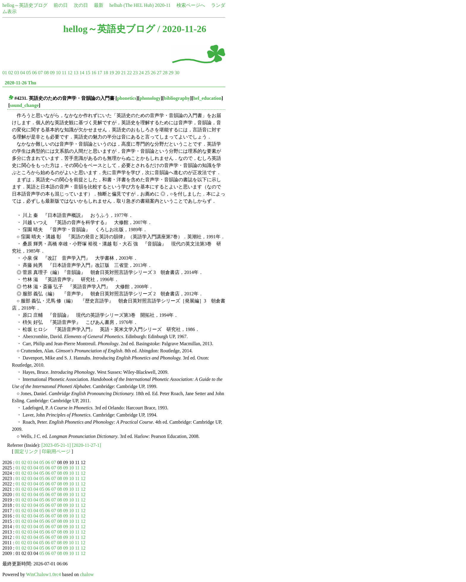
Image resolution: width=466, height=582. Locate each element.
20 (117, 72)
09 (52, 72)
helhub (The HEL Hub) (131, 5)
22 (129, 72)
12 (69, 72)
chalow (87, 574)
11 (64, 72)
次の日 (81, 5)
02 (10, 72)
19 (111, 72)
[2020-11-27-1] (86, 445)
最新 (98, 5)
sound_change (24, 105)
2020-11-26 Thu (20, 82)
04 (22, 72)
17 (99, 72)
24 (141, 72)
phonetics (126, 98)
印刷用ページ (56, 451)
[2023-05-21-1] (56, 445)
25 (147, 72)
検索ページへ (191, 5)
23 (135, 72)
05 (28, 72)
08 (46, 72)
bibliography (177, 98)
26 (153, 72)
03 (16, 72)
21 (123, 72)
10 (58, 72)
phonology (150, 98)
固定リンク (26, 451)
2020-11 (163, 5)
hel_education (207, 98)
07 (40, 72)
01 (4, 72)
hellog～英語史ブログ (25, 5)
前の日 (60, 5)
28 (165, 72)
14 (81, 72)
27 (159, 72)
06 (34, 72)
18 (105, 72)
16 (93, 72)
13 (75, 72)
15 (87, 72)
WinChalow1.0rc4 (43, 574)
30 (176, 72)
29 (171, 72)
